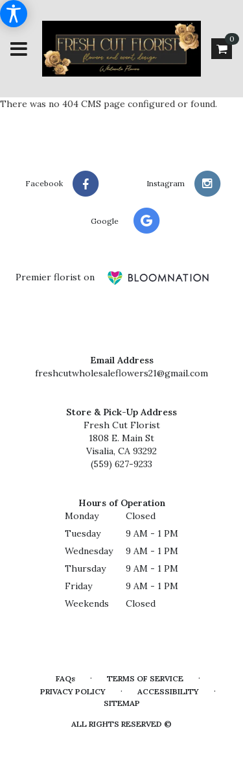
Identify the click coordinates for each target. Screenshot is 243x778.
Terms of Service (145, 678)
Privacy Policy (73, 691)
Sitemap (122, 703)
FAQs (65, 678)
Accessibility (168, 691)
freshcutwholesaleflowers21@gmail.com (121, 373)
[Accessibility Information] (13, 13)
